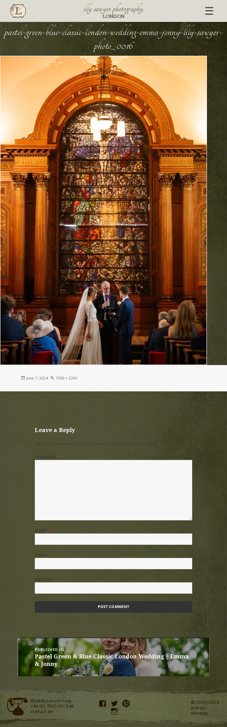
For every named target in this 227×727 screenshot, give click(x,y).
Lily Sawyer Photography (113, 8)
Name (42, 530)
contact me (42, 711)
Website (43, 579)
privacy (198, 707)
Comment (47, 457)
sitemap (199, 713)
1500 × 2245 (66, 378)
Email (43, 555)
